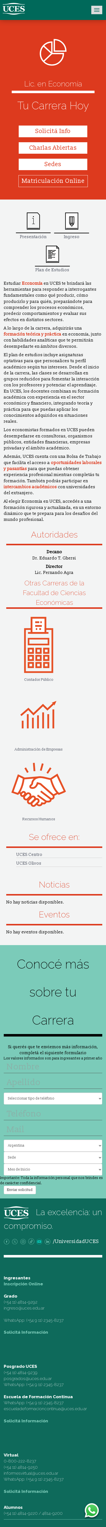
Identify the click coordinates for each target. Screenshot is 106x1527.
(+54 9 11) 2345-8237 (45, 1320)
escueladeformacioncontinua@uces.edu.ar (45, 1408)
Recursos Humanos (38, 786)
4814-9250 (27, 1467)
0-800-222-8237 (20, 1460)
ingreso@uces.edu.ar (24, 1308)
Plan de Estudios (52, 259)
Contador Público (38, 647)
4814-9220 (27, 1513)
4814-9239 (27, 1372)
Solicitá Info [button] (53, 131)
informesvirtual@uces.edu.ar (31, 1473)
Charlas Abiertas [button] (53, 147)
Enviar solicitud (20, 1190)
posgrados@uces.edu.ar (28, 1378)
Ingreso (71, 225)
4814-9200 (52, 1513)
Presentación (33, 225)
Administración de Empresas (38, 717)
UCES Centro (29, 854)
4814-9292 (27, 1302)
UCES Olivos (28, 863)
